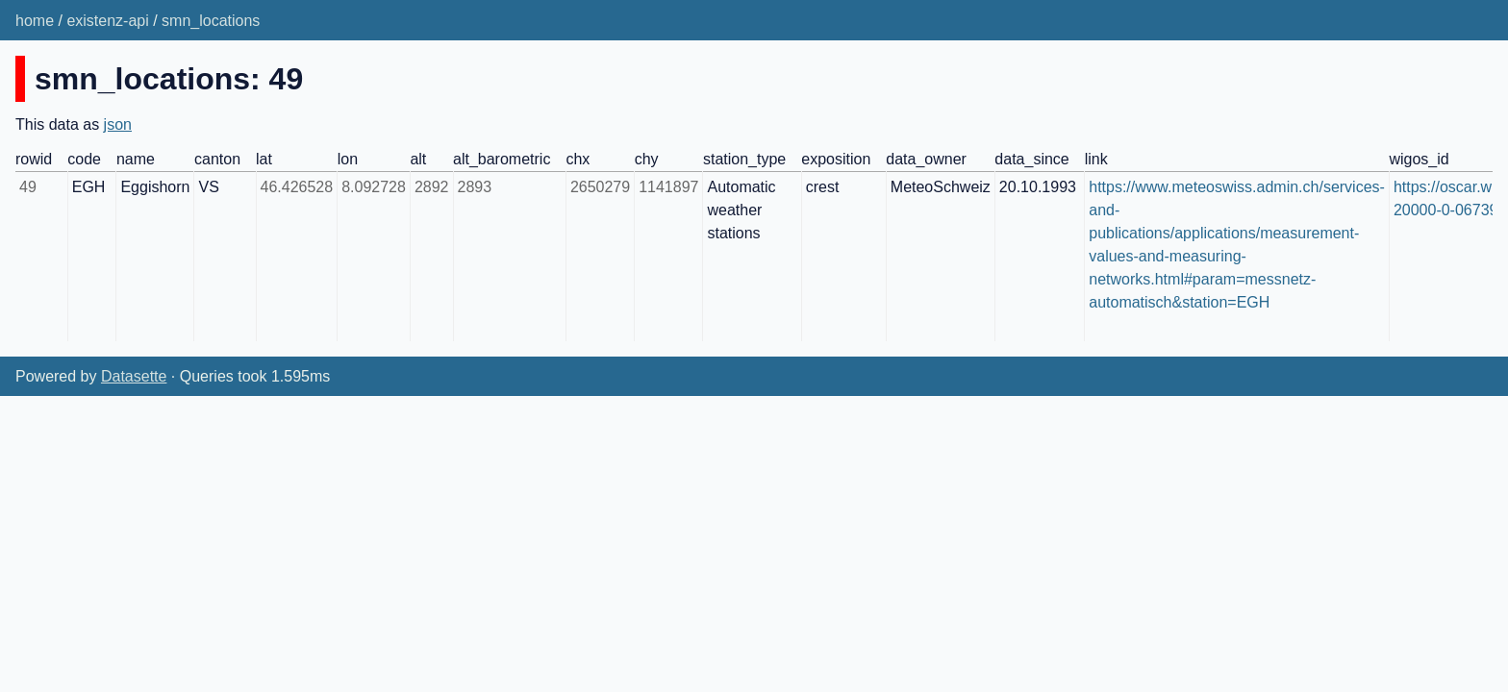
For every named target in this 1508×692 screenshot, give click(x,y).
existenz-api (107, 20)
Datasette (133, 376)
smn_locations (211, 20)
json (118, 124)
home (34, 20)
